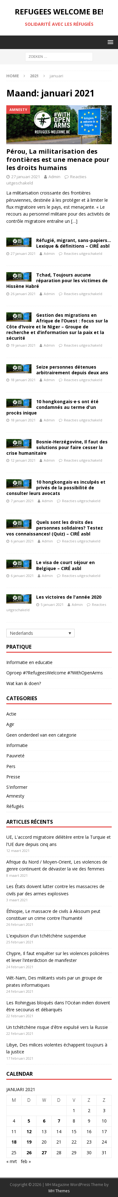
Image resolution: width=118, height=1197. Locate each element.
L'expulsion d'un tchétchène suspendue (46, 936)
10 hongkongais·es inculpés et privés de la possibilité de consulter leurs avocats (55, 487)
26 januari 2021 (23, 293)
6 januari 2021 (22, 541)
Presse (13, 777)
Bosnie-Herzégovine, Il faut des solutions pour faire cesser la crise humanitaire (57, 447)
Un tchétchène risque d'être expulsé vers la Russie (57, 1027)
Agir (10, 724)
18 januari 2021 (23, 379)
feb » (26, 1161)
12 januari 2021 (23, 460)
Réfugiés (15, 806)
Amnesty (15, 796)
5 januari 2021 (52, 604)
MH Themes (59, 1191)
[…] (74, 221)
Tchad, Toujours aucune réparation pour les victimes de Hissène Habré (57, 280)
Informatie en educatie (29, 662)
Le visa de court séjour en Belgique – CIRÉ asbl (65, 565)
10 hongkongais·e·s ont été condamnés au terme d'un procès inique (52, 407)
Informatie (17, 745)
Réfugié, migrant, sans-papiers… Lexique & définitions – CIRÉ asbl (73, 243)
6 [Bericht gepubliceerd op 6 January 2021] (44, 1121)
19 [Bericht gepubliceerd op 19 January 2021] (28, 1142)
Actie (11, 714)
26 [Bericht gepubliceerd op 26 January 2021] (28, 1153)
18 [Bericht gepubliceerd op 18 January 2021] (13, 1142)
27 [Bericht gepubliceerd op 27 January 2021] (44, 1153)
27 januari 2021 (25, 176)
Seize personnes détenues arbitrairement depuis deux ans (72, 370)
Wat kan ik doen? (23, 683)
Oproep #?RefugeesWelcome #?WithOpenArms (54, 673)
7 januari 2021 (22, 500)
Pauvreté (15, 756)
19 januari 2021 (23, 345)
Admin (54, 176)
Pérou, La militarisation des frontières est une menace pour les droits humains (58, 159)
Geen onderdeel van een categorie (41, 735)
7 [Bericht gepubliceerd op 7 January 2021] (59, 1121)
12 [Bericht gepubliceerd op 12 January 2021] (28, 1131)
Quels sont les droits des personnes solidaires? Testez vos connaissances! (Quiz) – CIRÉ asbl (54, 527)
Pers (10, 766)
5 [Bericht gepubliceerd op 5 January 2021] (29, 1121)
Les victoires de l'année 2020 (68, 597)
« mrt (11, 1161)
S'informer (16, 787)
